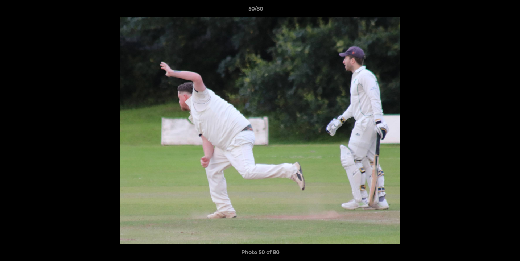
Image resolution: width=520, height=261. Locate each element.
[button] (489, 10)
